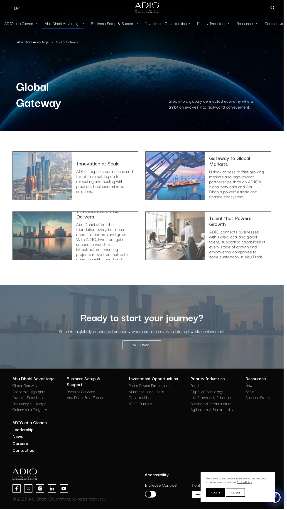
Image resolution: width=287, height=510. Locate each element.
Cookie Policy (244, 482)
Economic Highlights (28, 391)
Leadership (23, 429)
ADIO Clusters (140, 403)
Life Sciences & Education (211, 397)
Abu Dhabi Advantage (63, 23)
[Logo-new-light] (147, 8)
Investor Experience (28, 397)
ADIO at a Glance (19, 23)
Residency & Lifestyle (29, 403)
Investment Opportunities (166, 23)
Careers (20, 443)
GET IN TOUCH (141, 356)
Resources (245, 23)
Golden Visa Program (29, 409)
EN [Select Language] (16, 8)
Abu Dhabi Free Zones (85, 397)
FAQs (249, 391)
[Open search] (272, 8)
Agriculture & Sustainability (212, 409)
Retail (195, 385)
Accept (215, 492)
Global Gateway (67, 41)
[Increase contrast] (150, 494)
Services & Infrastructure (211, 403)
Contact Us (274, 23)
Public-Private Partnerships (150, 385)
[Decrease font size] (197, 494)
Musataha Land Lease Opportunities (146, 394)
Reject (235, 492)
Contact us (23, 450)
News (249, 385)
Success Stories (258, 397)
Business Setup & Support (113, 23)
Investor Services (81, 391)
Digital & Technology (207, 391)
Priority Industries (211, 23)
